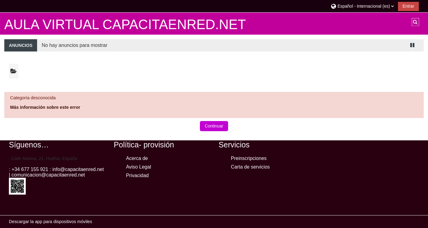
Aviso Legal (138, 166)
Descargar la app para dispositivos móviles (50, 221)
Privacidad (137, 175)
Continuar (214, 126)
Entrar (408, 6)
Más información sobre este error (45, 107)
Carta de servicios (250, 166)
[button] (362, 6)
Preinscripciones (248, 158)
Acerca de (137, 158)
